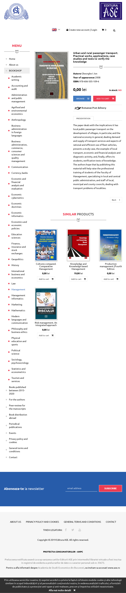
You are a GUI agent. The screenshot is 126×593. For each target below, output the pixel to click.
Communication (19, 166)
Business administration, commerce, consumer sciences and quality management (19, 151)
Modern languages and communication (19, 319)
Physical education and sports (18, 341)
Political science (15, 352)
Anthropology (18, 119)
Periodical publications (15, 425)
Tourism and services (17, 379)
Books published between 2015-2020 (17, 390)
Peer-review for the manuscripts (17, 407)
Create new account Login (81, 29)
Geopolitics (17, 259)
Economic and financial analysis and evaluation (18, 183)
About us (13, 64)
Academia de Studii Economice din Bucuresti (61, 567)
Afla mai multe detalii (60, 590)
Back (116, 199)
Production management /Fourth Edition (111, 266)
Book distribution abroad (18, 416)
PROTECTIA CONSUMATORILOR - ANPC (63, 551)
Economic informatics (17, 214)
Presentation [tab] (83, 118)
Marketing (16, 304)
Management (18, 289)
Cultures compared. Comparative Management (46, 266)
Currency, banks (19, 172)
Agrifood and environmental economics (19, 110)
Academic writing (16, 78)
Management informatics (18, 297)
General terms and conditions (18, 449)
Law (13, 283)
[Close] (74, 590)
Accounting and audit (19, 87)
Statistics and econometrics (18, 370)
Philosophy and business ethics (19, 330)
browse (83, 98)
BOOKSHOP (15, 70)
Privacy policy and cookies (18, 440)
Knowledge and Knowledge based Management (78, 266)
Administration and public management (19, 98)
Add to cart (105, 98)
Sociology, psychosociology (20, 361)
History (15, 265)
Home (12, 58)
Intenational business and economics (18, 274)
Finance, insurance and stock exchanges (18, 248)
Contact (13, 457)
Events (12, 432)
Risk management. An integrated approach (46, 323)
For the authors (17, 399)
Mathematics (18, 310)
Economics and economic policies (19, 225)
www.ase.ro (114, 567)
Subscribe (110, 488)
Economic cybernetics (17, 196)
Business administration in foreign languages (19, 130)
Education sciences (16, 236)
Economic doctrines (16, 205)
